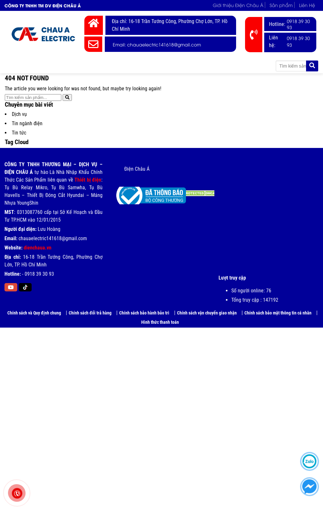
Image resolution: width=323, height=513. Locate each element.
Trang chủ (21, 66)
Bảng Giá (162, 66)
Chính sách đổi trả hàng (90, 312)
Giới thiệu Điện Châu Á (238, 5)
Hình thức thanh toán (160, 322)
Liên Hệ (307, 5)
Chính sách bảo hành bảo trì (144, 312)
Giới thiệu (53, 66)
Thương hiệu (124, 66)
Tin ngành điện (27, 123)
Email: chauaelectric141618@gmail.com (157, 44)
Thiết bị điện (87, 180)
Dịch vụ (19, 114)
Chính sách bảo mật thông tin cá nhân (277, 312)
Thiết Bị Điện (84, 66)
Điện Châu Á (137, 169)
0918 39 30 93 (298, 24)
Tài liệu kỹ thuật (231, 66)
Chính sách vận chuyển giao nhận (207, 312)
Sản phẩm (281, 5)
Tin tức (193, 66)
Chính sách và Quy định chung (34, 312)
